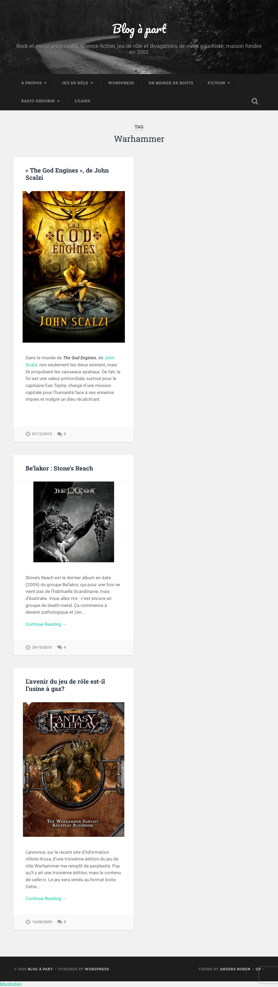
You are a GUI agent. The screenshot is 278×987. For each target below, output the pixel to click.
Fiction (216, 82)
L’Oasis (82, 101)
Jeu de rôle (75, 82)
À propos (31, 82)
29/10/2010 (42, 647)
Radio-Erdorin (38, 101)
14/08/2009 (42, 922)
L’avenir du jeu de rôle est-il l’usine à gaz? (65, 685)
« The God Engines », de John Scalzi (67, 173)
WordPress (121, 82)
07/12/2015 (42, 434)
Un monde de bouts (171, 82)
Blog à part (139, 28)
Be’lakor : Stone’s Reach (59, 468)
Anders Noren (235, 969)
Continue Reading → (46, 624)
